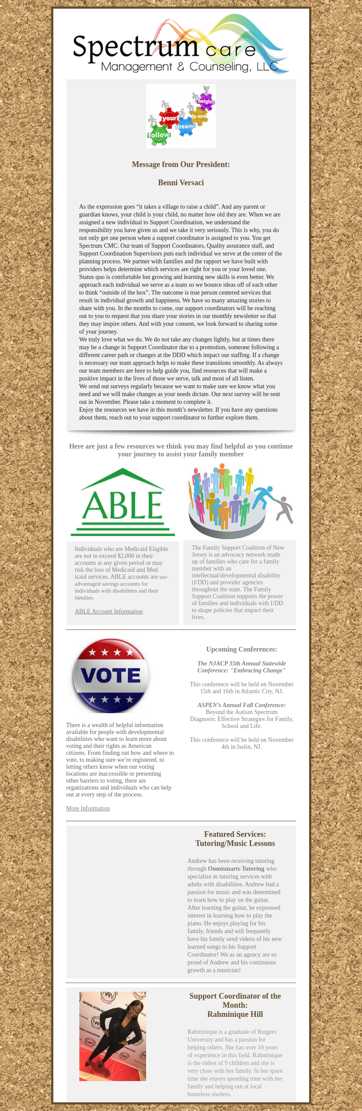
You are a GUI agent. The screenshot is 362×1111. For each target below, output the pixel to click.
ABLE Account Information (109, 611)
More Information (88, 808)
